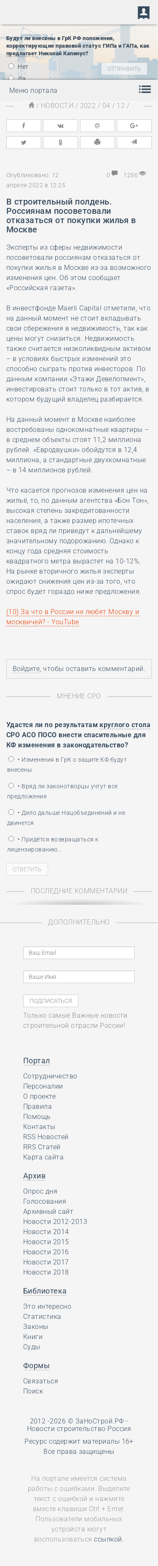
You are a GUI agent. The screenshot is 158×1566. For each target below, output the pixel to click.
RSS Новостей (46, 1137)
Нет (18, 66)
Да (17, 78)
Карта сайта (43, 1157)
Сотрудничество (50, 1076)
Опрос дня (40, 1191)
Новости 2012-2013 (55, 1222)
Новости (57, 106)
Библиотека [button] (45, 1290)
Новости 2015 (46, 1242)
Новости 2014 (46, 1232)
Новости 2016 (46, 1252)
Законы (35, 1327)
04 (106, 106)
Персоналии (43, 1086)
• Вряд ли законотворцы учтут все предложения (62, 791)
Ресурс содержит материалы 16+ (79, 1441)
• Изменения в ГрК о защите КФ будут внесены (67, 764)
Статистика (42, 1317)
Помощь (37, 1117)
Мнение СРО (79, 696)
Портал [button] (36, 1060)
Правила (37, 1106)
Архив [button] (34, 1175)
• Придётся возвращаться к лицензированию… (52, 844)
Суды (31, 1347)
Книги (33, 1337)
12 (121, 106)
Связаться (40, 1381)
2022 (88, 106)
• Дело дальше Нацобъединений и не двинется (66, 817)
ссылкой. (109, 1539)
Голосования (44, 1201)
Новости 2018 (46, 1272)
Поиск (33, 1391)
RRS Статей (42, 1147)
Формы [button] (36, 1365)
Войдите (26, 669)
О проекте (39, 1096)
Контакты (39, 1127)
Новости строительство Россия (79, 1429)
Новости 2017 (46, 1262)
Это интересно (47, 1306)
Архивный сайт (48, 1212)
